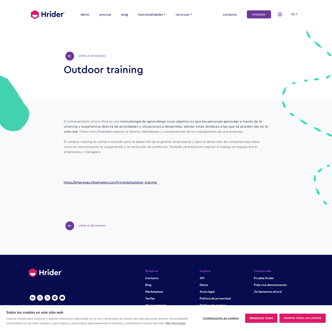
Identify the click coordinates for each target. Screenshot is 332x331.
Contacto (152, 278)
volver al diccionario (85, 56)
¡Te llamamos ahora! (268, 292)
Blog (148, 285)
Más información (175, 323)
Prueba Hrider (264, 278)
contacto (230, 14)
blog (124, 14)
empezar (259, 14)
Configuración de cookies (221, 318)
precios (105, 14)
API (202, 278)
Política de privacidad (215, 298)
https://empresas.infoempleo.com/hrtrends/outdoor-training (110, 182)
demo (84, 14)
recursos (182, 14)
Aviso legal (207, 292)
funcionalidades (150, 14)
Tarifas (150, 298)
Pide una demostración (270, 285)
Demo (204, 285)
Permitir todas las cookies (302, 318)
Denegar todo (261, 318)
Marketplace (154, 292)
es (293, 14)
